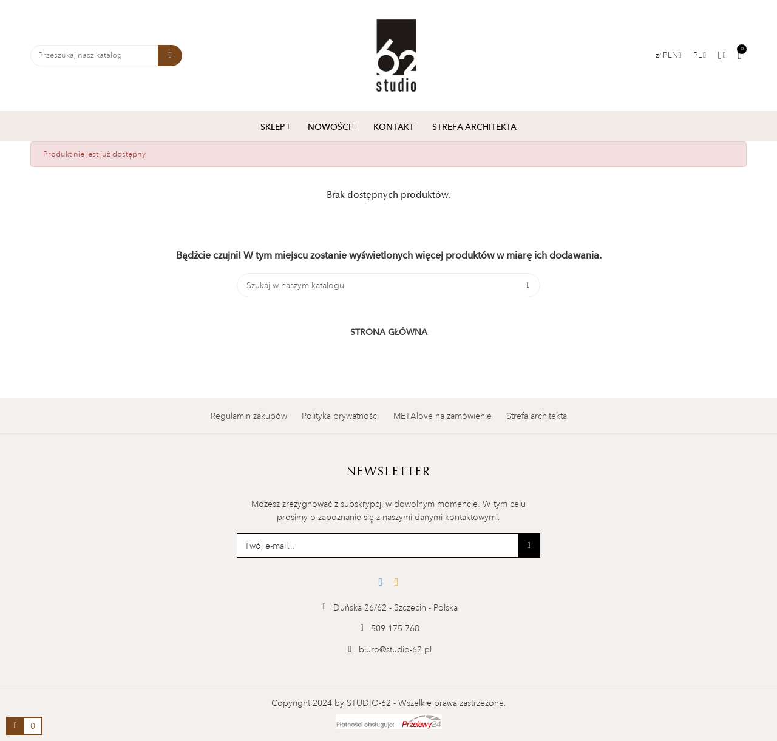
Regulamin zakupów (249, 415)
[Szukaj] (388, 285)
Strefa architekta (536, 415)
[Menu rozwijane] (699, 55)
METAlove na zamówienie (442, 415)
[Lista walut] (669, 55)
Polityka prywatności (340, 415)
